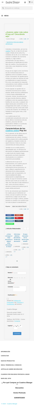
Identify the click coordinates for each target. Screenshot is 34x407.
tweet (8, 218)
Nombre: (10, 272)
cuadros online (12, 130)
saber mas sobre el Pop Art (19, 206)
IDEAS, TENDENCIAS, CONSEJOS (11, 365)
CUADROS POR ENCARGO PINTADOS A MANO (15, 374)
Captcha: (10, 325)
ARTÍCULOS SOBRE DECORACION (11, 369)
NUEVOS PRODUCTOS (8, 361)
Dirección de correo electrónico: (10, 280)
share (8, 215)
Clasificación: (10, 295)
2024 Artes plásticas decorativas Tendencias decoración (17, 237)
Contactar (17, 321)
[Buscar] (17, 8)
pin (16, 218)
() (25, 39)
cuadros (8, 51)
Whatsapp (9, 223)
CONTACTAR (5, 355)
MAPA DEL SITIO (6, 378)
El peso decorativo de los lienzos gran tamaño (25, 237)
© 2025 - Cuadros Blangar (9, 403)
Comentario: (10, 286)
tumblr (18, 220)
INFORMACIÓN (5, 351)
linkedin (9, 220)
